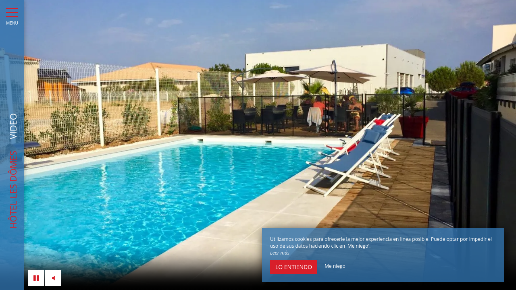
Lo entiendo (293, 267)
